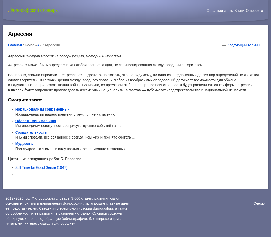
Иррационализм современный (42, 109)
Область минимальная (35, 121)
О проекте (254, 10)
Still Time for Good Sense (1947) (41, 167)
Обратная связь (219, 10)
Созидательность (31, 132)
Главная (15, 45)
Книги (239, 10)
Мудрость (24, 144)
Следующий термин (243, 45)
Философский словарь (33, 10)
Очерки (259, 203)
